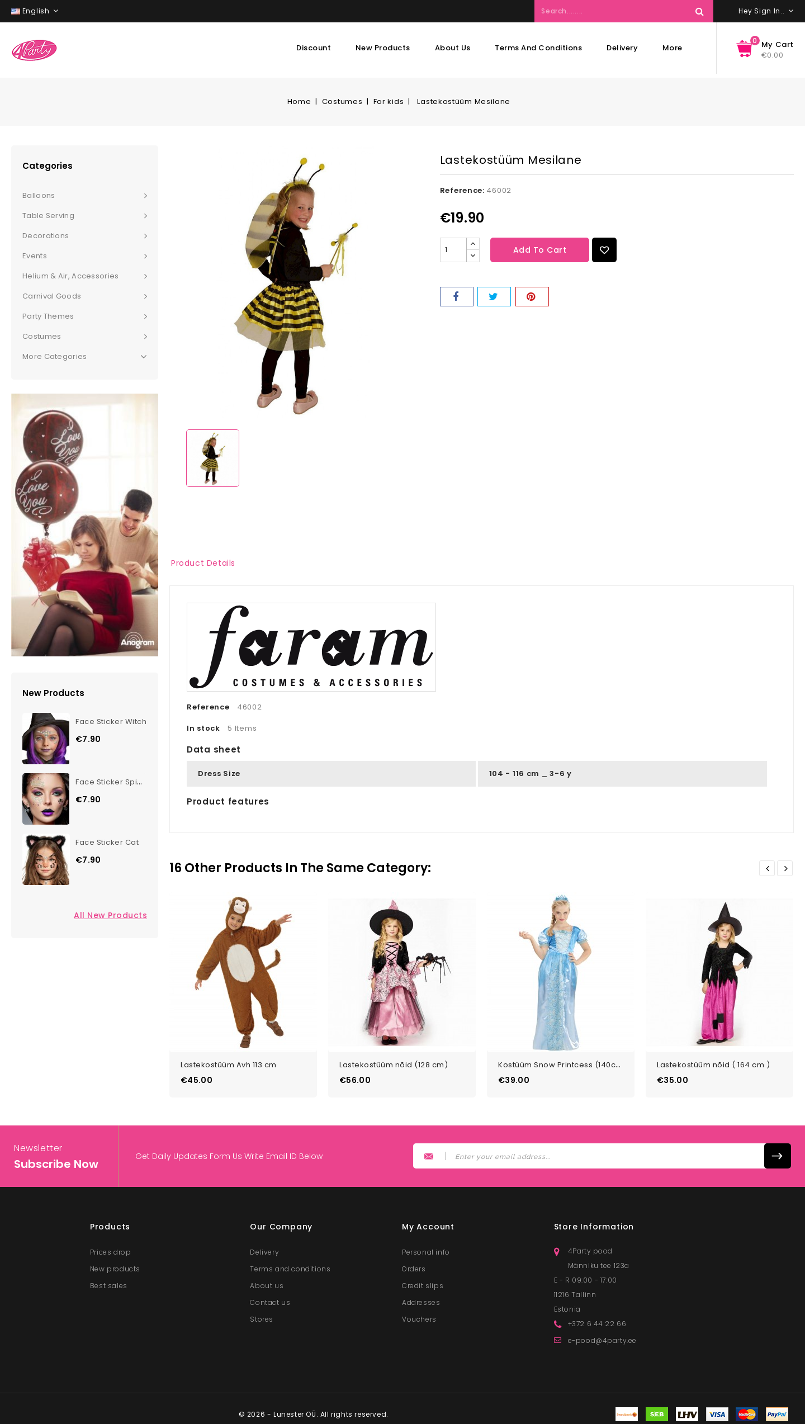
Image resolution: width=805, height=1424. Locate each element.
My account (428, 1223)
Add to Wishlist (604, 250)
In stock (203, 728)
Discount (313, 47)
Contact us (270, 1299)
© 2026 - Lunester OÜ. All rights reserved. (314, 1411)
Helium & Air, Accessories (70, 276)
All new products (110, 915)
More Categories (84, 357)
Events (34, 255)
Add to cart (540, 250)
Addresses (421, 1299)
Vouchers (419, 1316)
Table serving (48, 215)
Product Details (203, 563)
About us (453, 47)
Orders (414, 1265)
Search (699, 11)
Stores (261, 1316)
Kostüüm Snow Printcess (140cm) (562, 1061)
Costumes (41, 336)
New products (383, 47)
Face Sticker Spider (113, 782)
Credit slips (422, 1282)
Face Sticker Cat (107, 842)
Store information (594, 1223)
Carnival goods (51, 296)
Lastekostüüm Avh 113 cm (229, 1061)
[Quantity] (453, 250)
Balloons (38, 195)
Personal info (426, 1248)
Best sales (108, 1282)
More (672, 47)
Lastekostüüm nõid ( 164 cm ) (713, 1061)
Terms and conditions (538, 47)
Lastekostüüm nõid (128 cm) (393, 1061)
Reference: (462, 190)
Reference (208, 707)
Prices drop (110, 1248)
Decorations (45, 235)
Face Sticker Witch (110, 721)
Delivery (622, 47)
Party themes (48, 316)
